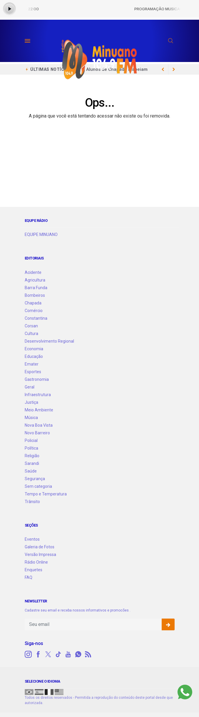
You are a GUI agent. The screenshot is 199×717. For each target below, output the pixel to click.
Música (31, 417)
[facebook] (38, 654)
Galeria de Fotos (39, 547)
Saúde (31, 471)
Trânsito (32, 501)
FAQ (28, 577)
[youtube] (68, 654)
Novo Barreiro (37, 432)
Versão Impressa (40, 554)
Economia (34, 348)
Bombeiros (35, 295)
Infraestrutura (38, 394)
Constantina (36, 318)
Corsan (31, 326)
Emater (32, 364)
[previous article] (173, 69)
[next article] (163, 69)
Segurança (35, 478)
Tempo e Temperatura (46, 494)
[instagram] (28, 654)
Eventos (32, 539)
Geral (29, 387)
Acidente (33, 272)
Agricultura (35, 280)
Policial (31, 440)
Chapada (33, 303)
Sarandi (32, 463)
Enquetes (33, 569)
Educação (34, 356)
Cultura (31, 333)
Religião (32, 455)
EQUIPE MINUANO (41, 234)
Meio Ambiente (39, 410)
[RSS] (88, 654)
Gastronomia (37, 379)
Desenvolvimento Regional (49, 341)
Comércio (34, 310)
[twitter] (48, 654)
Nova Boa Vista (39, 425)
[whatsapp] (78, 654)
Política (31, 448)
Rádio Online (36, 562)
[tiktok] (58, 654)
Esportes (33, 371)
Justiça (31, 402)
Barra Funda (36, 287)
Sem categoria (38, 486)
